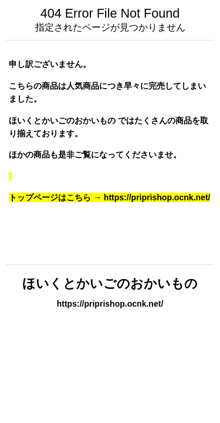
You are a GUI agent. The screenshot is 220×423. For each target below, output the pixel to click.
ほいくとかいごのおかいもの (110, 283)
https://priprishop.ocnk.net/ (110, 303)
